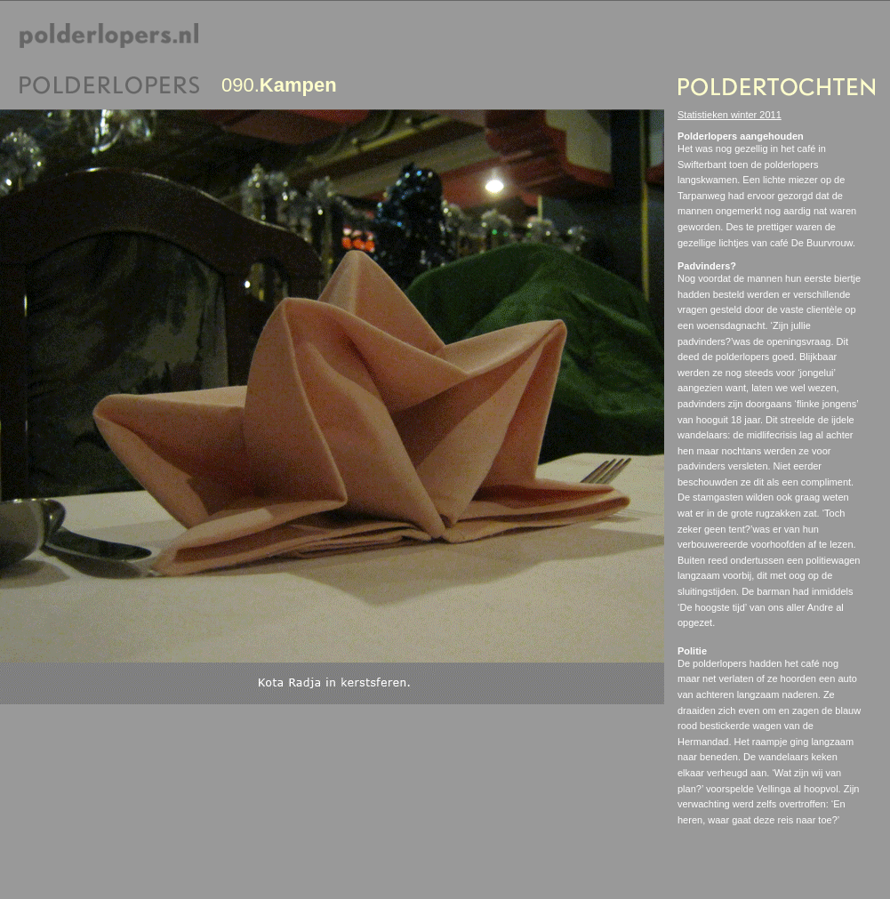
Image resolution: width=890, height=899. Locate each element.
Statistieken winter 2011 (730, 114)
